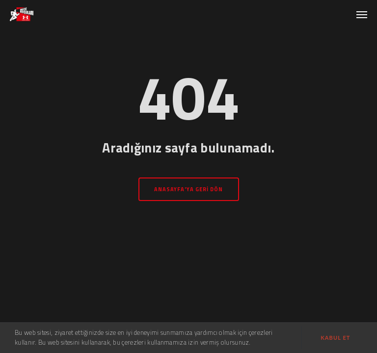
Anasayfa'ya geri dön (188, 189)
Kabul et (335, 337)
